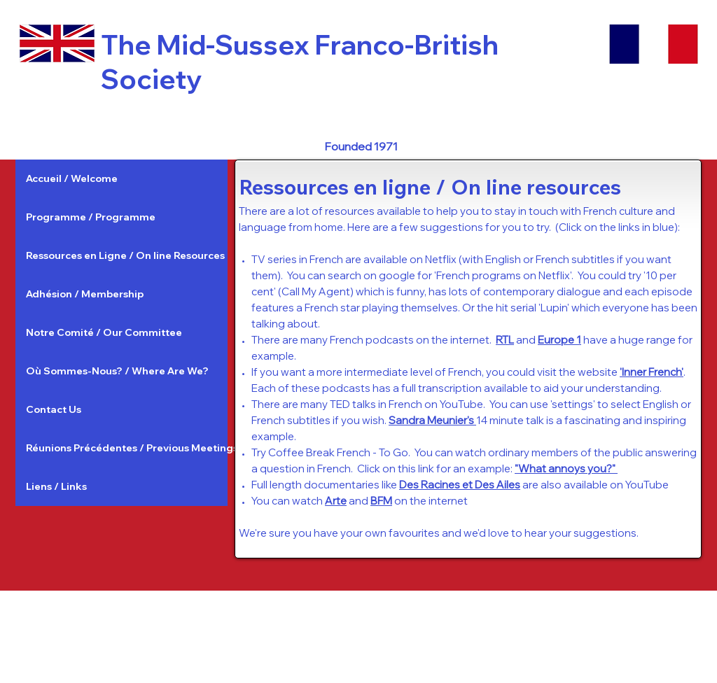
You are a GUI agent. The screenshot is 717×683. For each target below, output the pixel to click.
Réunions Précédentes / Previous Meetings (127, 448)
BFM (381, 500)
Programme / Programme (90, 217)
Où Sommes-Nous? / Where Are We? (117, 371)
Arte (336, 500)
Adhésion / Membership (85, 294)
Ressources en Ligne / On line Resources (125, 255)
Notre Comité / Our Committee (104, 332)
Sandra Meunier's (432, 420)
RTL (505, 339)
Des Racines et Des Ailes (459, 484)
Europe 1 (559, 339)
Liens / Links (56, 486)
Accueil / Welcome (72, 178)
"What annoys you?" (566, 468)
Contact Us (53, 409)
